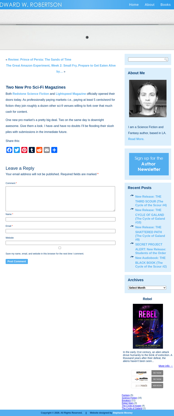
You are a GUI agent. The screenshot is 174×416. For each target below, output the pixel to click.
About (150, 5)
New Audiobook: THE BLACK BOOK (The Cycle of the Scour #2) (151, 262)
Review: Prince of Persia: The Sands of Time (39, 59)
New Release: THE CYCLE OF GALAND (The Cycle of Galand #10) (150, 216)
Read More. (136, 139)
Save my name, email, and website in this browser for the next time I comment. (45, 253)
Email (9, 226)
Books (166, 5)
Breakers (126, 400)
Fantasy (126, 395)
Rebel (147, 299)
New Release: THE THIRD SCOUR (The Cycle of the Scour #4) (151, 201)
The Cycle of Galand (132, 408)
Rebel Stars (128, 403)
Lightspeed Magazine (71, 93)
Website (10, 238)
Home (134, 5)
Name (9, 214)
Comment (11, 183)
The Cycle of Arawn (131, 405)
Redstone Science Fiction (31, 93)
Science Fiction (129, 398)
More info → (166, 365)
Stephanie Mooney (122, 413)
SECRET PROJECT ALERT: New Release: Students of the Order (150, 249)
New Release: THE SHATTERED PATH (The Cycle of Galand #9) (150, 233)
